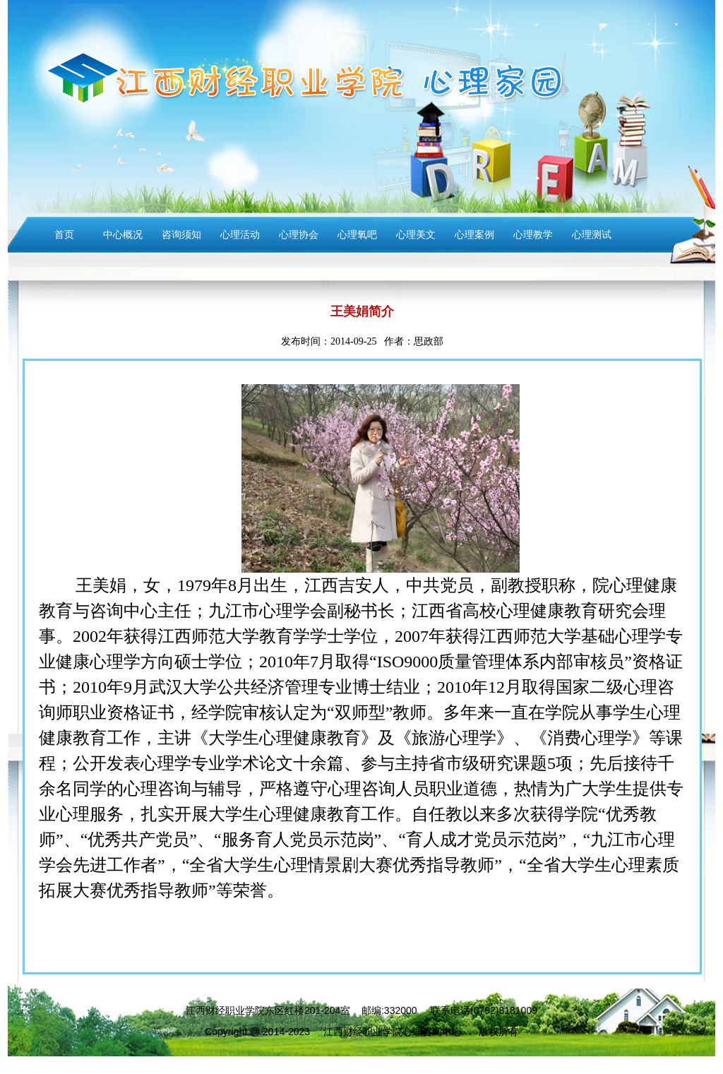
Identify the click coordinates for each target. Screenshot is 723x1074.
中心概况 (123, 234)
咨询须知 (181, 234)
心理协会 (298, 234)
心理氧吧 (357, 234)
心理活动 (240, 234)
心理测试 (591, 234)
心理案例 (474, 234)
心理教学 (533, 234)
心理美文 (416, 234)
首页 (64, 234)
